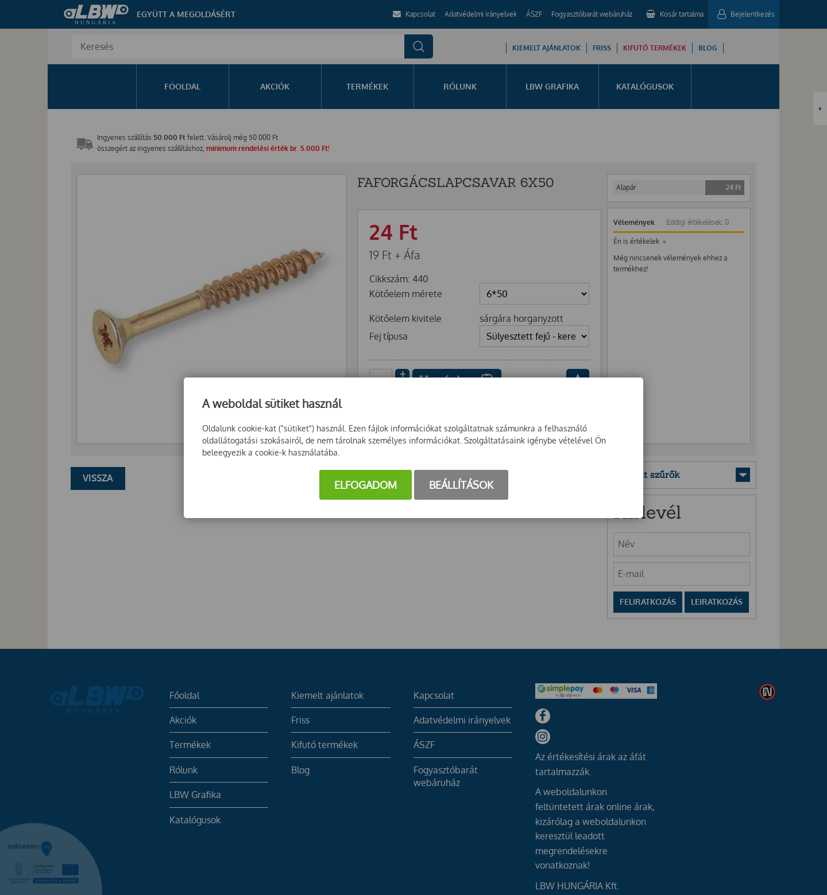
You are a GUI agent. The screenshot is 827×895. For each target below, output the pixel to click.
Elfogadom (365, 484)
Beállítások (461, 484)
